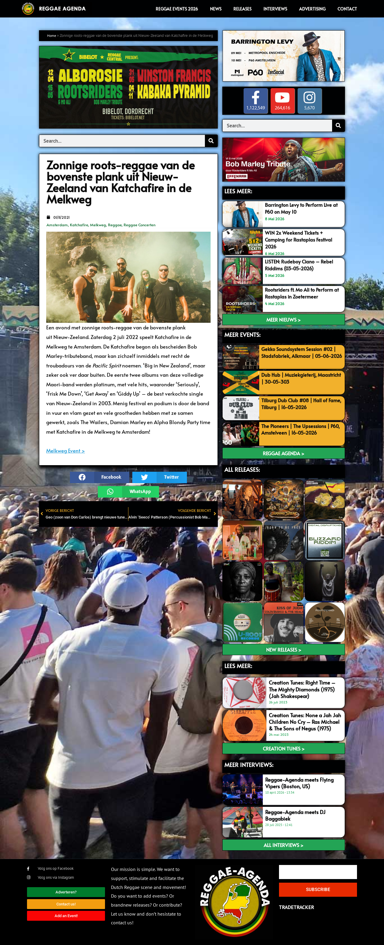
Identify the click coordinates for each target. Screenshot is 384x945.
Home (52, 35)
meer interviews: (248, 764)
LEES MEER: (238, 191)
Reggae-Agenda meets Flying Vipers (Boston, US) (299, 782)
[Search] (211, 141)
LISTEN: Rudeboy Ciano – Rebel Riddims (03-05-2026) (300, 264)
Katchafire (79, 224)
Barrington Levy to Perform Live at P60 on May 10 (303, 208)
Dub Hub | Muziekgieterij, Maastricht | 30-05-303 (290, 377)
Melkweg (98, 224)
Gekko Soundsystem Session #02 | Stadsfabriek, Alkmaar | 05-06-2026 (301, 355)
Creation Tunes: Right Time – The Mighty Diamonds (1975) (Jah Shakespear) (302, 689)
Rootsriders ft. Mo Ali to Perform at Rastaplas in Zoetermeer (301, 292)
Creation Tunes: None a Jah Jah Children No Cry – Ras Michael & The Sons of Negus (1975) (305, 721)
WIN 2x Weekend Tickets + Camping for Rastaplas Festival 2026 (301, 239)
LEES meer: (238, 665)
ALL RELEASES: (242, 469)
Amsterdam (57, 224)
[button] (99, 477)
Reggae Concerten (139, 224)
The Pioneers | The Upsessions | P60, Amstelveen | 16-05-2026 (297, 428)
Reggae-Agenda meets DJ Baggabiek (295, 815)
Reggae (115, 224)
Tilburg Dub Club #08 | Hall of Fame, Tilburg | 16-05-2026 (296, 403)
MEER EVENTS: (242, 334)
